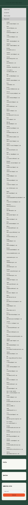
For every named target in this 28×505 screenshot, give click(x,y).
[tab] (14, 9)
